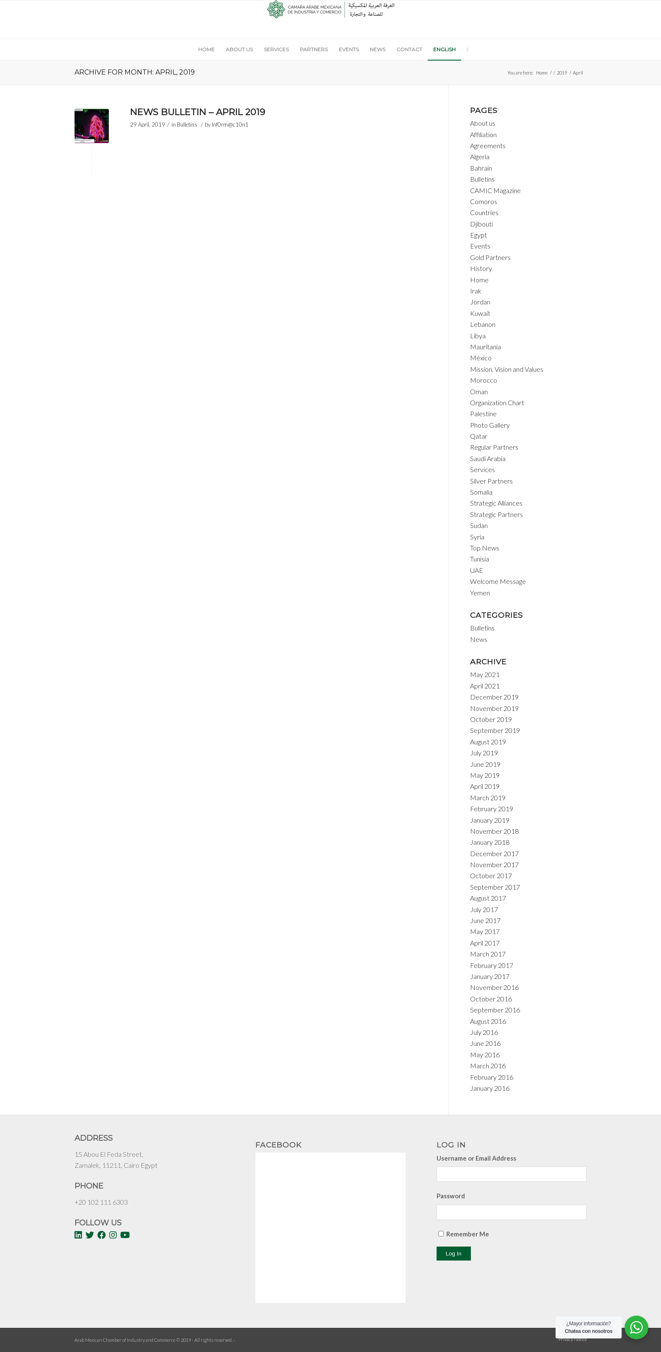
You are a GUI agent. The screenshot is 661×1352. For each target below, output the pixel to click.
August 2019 (488, 742)
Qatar (478, 436)
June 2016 (485, 1043)
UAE (476, 570)
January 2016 (489, 1088)
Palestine (483, 413)
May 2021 (485, 674)
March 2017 (488, 954)
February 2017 (491, 965)
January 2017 (489, 976)
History (481, 268)
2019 (562, 72)
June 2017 (485, 920)
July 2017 (484, 909)
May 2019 (485, 775)
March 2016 (488, 1066)
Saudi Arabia (488, 458)
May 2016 (485, 1055)
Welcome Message (498, 581)
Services (482, 469)
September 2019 (495, 730)
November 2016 (494, 987)
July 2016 (484, 1032)
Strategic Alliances (496, 503)
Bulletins (187, 124)
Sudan (479, 525)
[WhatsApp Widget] (636, 1327)
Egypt (478, 235)
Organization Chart (497, 402)
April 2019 (485, 786)
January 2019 (489, 820)
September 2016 (495, 1010)
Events (480, 246)
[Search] (464, 49)
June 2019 (485, 764)
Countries (484, 212)
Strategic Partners (496, 514)
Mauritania (485, 347)
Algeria (480, 156)
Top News (484, 548)
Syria (477, 537)
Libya (478, 336)
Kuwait (480, 313)
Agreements (488, 145)
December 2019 (494, 697)
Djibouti (481, 224)
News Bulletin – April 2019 (197, 112)
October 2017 (491, 875)
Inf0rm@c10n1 (230, 124)
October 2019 (491, 719)
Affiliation (483, 134)
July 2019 (484, 753)
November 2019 (494, 708)
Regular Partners (494, 447)
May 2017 (485, 931)
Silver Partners (491, 481)
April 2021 (485, 686)
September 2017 (495, 887)
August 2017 (488, 898)
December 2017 (494, 853)
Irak (475, 291)
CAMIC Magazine (495, 190)
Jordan (480, 302)
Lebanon (482, 324)
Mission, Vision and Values (506, 369)
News (478, 639)
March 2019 (488, 798)
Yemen (480, 593)
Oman (479, 391)
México (481, 358)
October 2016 (491, 999)
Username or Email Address (476, 1158)
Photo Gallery (490, 425)
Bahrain (481, 168)
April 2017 (485, 943)
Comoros (483, 201)
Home (542, 72)
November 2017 (494, 864)
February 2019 (491, 809)
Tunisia (479, 559)
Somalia (481, 492)
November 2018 (494, 831)
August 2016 (488, 1021)
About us (482, 123)
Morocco (483, 380)
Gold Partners (490, 257)
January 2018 (489, 842)
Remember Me (467, 1234)
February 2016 (491, 1077)
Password (451, 1196)
